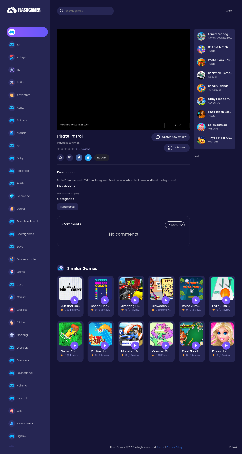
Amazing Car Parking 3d (139, 306)
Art (14, 145)
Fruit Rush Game (224, 306)
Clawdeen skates (165, 306)
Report (101, 157)
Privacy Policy (174, 447)
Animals (17, 120)
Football (17, 398)
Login (229, 10)
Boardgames (21, 234)
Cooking (18, 335)
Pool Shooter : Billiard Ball (201, 351)
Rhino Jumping (193, 306)
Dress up (18, 347)
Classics (17, 309)
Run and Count (72, 306)
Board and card (23, 221)
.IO (14, 44)
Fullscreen (176, 148)
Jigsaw (17, 436)
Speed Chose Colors (106, 306)
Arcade (17, 133)
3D (14, 70)
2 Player (17, 57)
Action (16, 82)
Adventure (19, 95)
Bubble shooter (22, 259)
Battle (16, 183)
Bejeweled (19, 196)
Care (15, 284)
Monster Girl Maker (166, 351)
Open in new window (170, 137)
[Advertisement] (85, 408)
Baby (16, 158)
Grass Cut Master (74, 351)
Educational (20, 373)
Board (16, 208)
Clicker (16, 322)
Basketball (19, 171)
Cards (16, 272)
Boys (15, 246)
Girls (15, 411)
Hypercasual (20, 423)
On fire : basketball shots (110, 351)
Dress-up (18, 360)
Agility (16, 107)
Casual (17, 297)
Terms (161, 447)
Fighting (17, 385)
